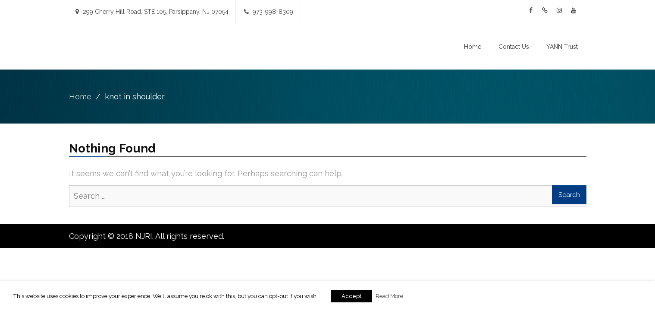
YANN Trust (562, 46)
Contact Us (513, 46)
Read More (389, 295)
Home (472, 46)
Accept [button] (351, 296)
